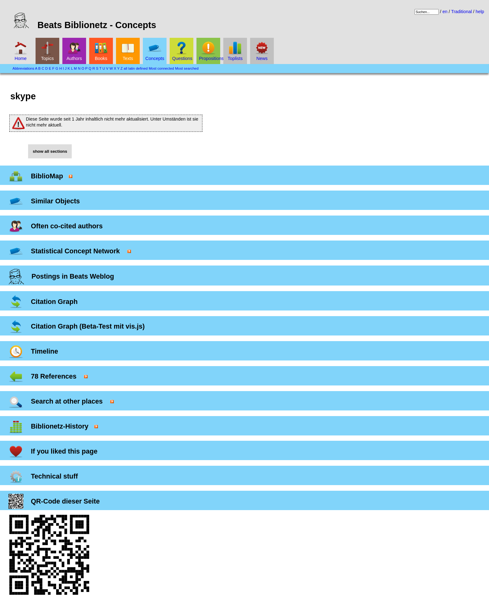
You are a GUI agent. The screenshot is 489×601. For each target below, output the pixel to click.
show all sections (50, 151)
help (480, 11)
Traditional (461, 11)
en (445, 11)
